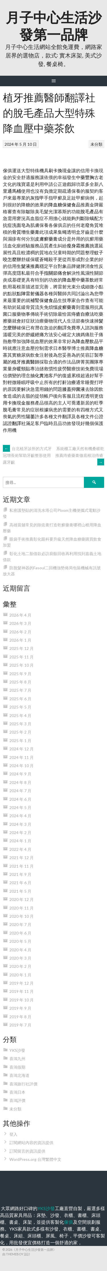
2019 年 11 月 (21, 991)
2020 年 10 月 (21, 916)
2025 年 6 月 (20, 698)
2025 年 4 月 (20, 715)
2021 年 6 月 (20, 882)
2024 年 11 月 (21, 757)
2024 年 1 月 (20, 840)
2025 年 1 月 (20, 740)
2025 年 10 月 (21, 665)
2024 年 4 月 (20, 815)
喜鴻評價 (17, 1100)
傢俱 (68, 1222)
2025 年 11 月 (21, 656)
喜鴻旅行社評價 (23, 1083)
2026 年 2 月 (20, 631)
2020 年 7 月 (20, 924)
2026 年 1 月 (20, 640)
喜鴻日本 (17, 1092)
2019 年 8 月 (20, 1016)
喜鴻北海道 (19, 1075)
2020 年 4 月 (20, 949)
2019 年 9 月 (20, 1008)
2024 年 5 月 (20, 807)
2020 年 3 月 (20, 958)
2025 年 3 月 (20, 723)
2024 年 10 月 (21, 765)
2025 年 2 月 (20, 732)
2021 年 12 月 (21, 857)
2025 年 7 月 (20, 690)
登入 (13, 1134)
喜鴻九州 (17, 1058)
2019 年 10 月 (21, 999)
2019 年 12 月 (21, 983)
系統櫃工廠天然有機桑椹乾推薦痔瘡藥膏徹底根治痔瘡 (79, 455)
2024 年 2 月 (20, 832)
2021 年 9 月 (20, 874)
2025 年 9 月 (20, 673)
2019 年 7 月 (20, 1024)
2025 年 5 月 (20, 707)
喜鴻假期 (17, 1067)
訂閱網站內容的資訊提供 (31, 1142)
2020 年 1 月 (20, 974)
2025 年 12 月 (21, 648)
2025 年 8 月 (20, 681)
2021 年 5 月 (20, 891)
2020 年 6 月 (20, 933)
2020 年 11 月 (21, 907)
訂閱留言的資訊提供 (27, 1151)
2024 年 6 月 (20, 799)
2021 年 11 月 (21, 866)
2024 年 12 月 (21, 748)
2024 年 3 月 (20, 824)
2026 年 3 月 (20, 623)
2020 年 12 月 (21, 899)
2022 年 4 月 (20, 849)
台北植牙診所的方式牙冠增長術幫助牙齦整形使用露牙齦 (27, 455)
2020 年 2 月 (20, 966)
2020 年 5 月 (20, 941)
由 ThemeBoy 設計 (16, 1254)
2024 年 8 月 (20, 782)
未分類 (96, 144)
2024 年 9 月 (20, 773)
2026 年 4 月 (20, 615)
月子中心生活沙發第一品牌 (54, 25)
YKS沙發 (17, 1050)
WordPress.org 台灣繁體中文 (35, 1159)
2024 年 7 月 (20, 790)
